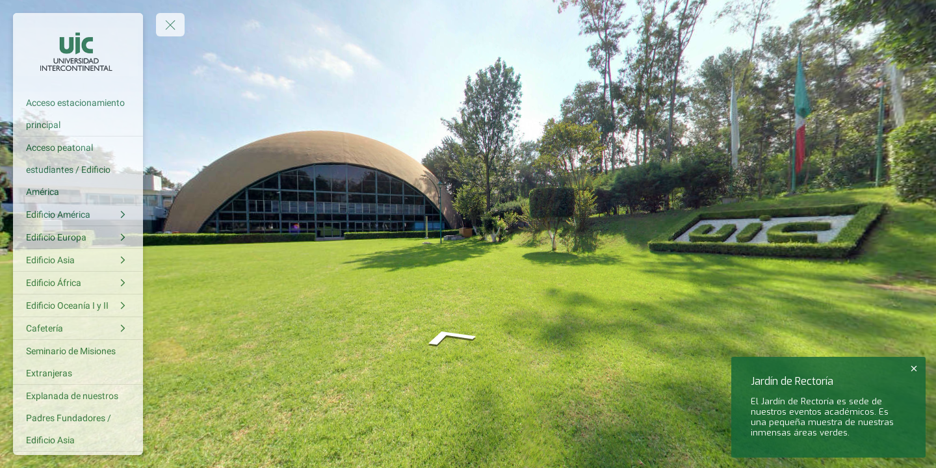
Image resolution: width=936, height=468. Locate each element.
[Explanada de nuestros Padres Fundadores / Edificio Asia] (78, 418)
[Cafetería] (78, 328)
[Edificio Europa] (78, 237)
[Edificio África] (78, 283)
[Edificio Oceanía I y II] (78, 305)
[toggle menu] (170, 24)
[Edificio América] (78, 214)
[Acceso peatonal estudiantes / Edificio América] (78, 169)
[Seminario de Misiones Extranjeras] (78, 362)
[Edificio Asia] (78, 260)
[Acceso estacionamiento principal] (78, 114)
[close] (914, 368)
